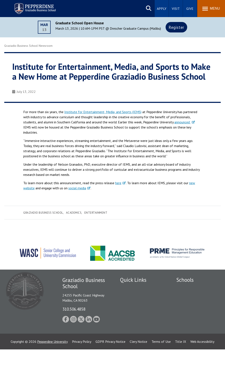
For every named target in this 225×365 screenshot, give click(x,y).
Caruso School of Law (192, 295)
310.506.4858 (73, 309)
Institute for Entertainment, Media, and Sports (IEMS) (102, 112)
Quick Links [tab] (133, 279)
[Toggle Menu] (211, 8)
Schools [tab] (185, 279)
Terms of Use (161, 357)
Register (176, 27)
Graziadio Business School (43, 213)
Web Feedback (130, 340)
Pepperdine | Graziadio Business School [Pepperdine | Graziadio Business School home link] (29, 5)
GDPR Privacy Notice (110, 357)
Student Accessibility (135, 303)
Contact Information (135, 325)
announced (182, 122)
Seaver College (187, 288)
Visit (176, 8)
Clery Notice (138, 357)
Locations (127, 288)
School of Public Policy (192, 326)
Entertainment (95, 213)
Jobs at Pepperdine (133, 317)
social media (77, 188)
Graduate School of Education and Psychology (195, 312)
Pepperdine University (52, 357)
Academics (74, 213)
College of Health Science (195, 334)
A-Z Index (127, 332)
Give (189, 8)
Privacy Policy (81, 357)
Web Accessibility (202, 357)
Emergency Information (137, 310)
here (118, 183)
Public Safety (129, 295)
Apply (161, 8)
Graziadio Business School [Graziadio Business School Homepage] (194, 303)
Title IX (180, 357)
